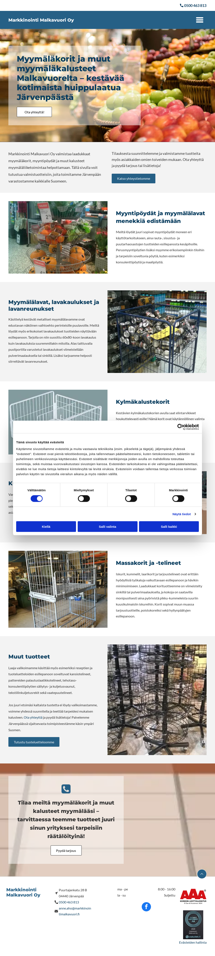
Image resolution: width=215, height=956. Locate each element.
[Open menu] (200, 20)
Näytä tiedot (182, 514)
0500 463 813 (69, 902)
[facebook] (146, 907)
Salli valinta (107, 526)
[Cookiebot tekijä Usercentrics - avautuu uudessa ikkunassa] (180, 427)
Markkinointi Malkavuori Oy (41, 20)
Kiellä (46, 526)
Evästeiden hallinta (193, 942)
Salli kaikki (169, 526)
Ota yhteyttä (33, 717)
